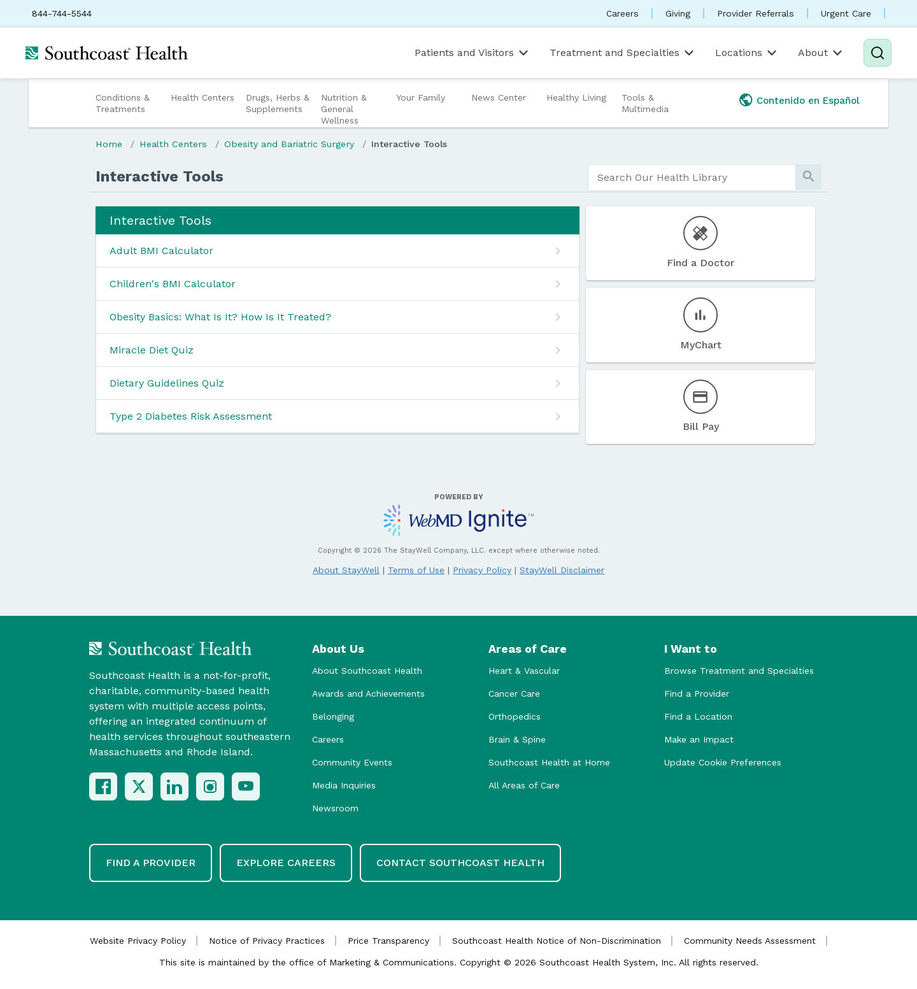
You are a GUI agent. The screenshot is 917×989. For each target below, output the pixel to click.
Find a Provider (696, 693)
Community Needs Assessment (750, 941)
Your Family (420, 97)
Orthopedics (514, 716)
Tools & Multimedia (645, 103)
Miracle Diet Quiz (152, 350)
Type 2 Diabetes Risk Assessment (191, 416)
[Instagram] (210, 786)
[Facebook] (103, 786)
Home (109, 144)
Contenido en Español (808, 100)
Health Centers (202, 97)
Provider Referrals (755, 13)
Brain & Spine (517, 739)
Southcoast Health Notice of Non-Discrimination (556, 941)
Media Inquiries (344, 785)
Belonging (333, 716)
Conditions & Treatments (123, 103)
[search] (692, 177)
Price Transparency (388, 941)
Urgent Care (846, 13)
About (821, 53)
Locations (747, 53)
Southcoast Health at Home (549, 762)
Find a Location (698, 716)
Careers (622, 13)
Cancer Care (514, 693)
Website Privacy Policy (138, 941)
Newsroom (335, 808)
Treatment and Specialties (623, 53)
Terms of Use (416, 570)
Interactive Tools (409, 144)
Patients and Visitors (472, 53)
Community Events (352, 762)
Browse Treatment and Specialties (739, 670)
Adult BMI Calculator (161, 251)
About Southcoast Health (367, 670)
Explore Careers (286, 863)
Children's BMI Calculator (173, 284)
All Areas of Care (524, 785)
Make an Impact (699, 739)
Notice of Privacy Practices (267, 941)
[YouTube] (246, 786)
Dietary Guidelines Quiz (167, 383)
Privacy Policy (482, 570)
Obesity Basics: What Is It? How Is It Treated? (220, 317)
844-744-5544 (62, 13)
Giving (677, 13)
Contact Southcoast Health (460, 863)
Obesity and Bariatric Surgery (289, 144)
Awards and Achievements (368, 693)
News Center (498, 97)
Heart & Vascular (524, 670)
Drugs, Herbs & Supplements (277, 103)
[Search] (878, 53)
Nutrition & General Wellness (344, 108)
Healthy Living (576, 97)
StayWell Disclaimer (562, 570)
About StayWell (346, 570)
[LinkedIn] (174, 786)
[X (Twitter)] (139, 786)
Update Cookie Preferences (722, 762)
